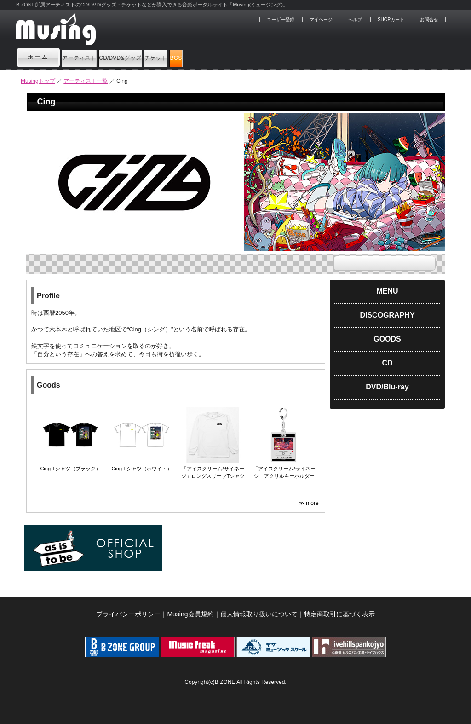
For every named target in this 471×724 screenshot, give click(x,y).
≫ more (309, 503)
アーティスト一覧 (85, 81)
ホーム (39, 57)
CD (387, 363)
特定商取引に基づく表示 (339, 614)
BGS (281, 57)
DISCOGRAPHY (387, 315)
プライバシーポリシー (128, 614)
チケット (235, 57)
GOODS (387, 339)
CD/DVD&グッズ (168, 57)
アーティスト (94, 57)
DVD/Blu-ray (387, 387)
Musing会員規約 (190, 614)
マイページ (321, 19)
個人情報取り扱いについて (259, 614)
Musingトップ (38, 81)
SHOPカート (391, 19)
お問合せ (429, 19)
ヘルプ (355, 19)
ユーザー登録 (280, 19)
